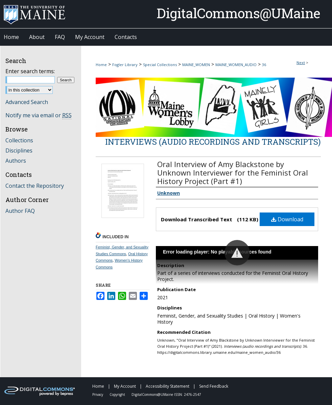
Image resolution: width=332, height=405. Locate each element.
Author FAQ (20, 211)
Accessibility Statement (168, 386)
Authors (15, 160)
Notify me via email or (38, 115)
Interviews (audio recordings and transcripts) (213, 141)
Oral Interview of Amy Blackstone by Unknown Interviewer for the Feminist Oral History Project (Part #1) (232, 172)
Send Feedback (213, 386)
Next (301, 62)
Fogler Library (125, 64)
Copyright (118, 394)
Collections (19, 140)
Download (287, 219)
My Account (125, 386)
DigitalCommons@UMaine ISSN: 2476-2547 (166, 394)
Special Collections (160, 64)
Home (101, 64)
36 (264, 64)
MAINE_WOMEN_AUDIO (236, 64)
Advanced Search (26, 102)
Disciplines (18, 150)
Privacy (98, 394)
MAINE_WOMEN (196, 64)
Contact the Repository (34, 185)
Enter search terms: (30, 71)
